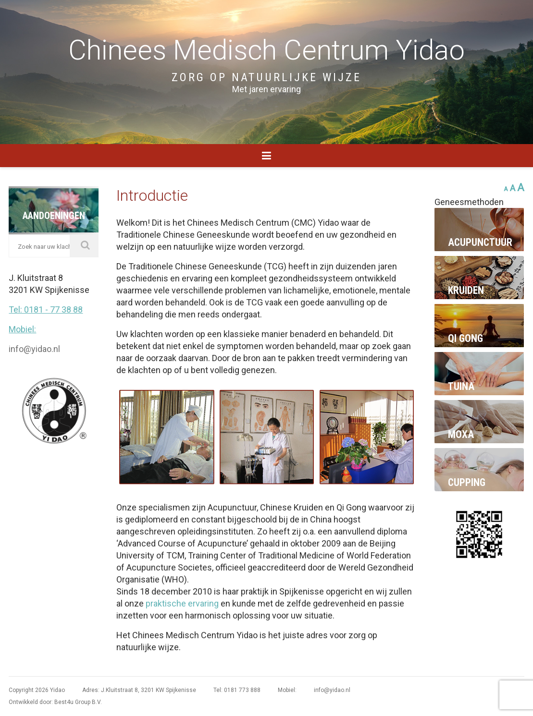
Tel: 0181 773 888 (236, 690)
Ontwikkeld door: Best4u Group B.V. (55, 702)
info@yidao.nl (34, 349)
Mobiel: (22, 329)
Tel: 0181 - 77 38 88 (46, 309)
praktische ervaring (182, 603)
